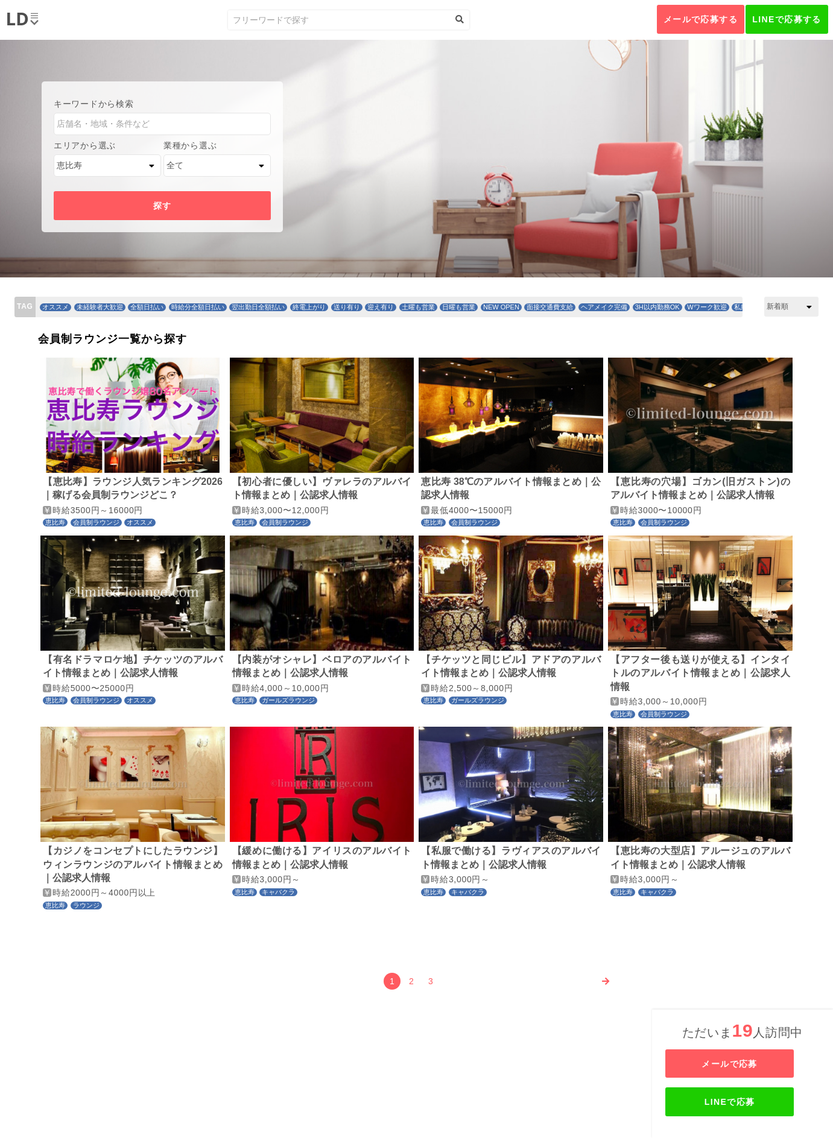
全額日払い (146, 307)
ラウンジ (86, 905)
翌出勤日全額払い (258, 307)
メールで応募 (743, 1064)
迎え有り (380, 307)
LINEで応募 (743, 1102)
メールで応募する (701, 19)
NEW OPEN (501, 307)
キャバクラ (278, 892)
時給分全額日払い (197, 307)
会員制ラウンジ (96, 522)
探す (162, 205)
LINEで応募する (787, 19)
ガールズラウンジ (288, 700)
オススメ (55, 307)
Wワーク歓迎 (706, 307)
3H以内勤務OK (657, 307)
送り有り (347, 307)
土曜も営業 (418, 307)
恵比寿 (55, 522)
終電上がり (309, 307)
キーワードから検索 (93, 104)
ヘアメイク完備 (604, 307)
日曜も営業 (458, 307)
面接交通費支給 (550, 307)
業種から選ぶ (190, 145)
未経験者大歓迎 (100, 307)
